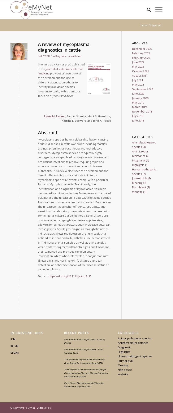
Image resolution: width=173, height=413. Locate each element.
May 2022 (138, 66)
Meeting (137, 183)
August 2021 (139, 75)
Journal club (74, 56)
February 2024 (141, 53)
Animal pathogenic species (135, 338)
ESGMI (14, 352)
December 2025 (142, 49)
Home (143, 25)
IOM (13, 339)
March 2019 (139, 107)
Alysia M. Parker (54, 116)
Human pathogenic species (135, 356)
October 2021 (140, 71)
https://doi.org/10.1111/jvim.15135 (70, 276)
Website (137, 192)
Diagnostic (60, 56)
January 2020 (140, 98)
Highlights (138, 165)
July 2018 (137, 116)
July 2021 (137, 80)
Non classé (139, 187)
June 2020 (138, 93)
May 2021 (138, 84)
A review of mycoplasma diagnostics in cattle (64, 47)
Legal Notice (44, 407)
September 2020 (142, 89)
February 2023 (141, 58)
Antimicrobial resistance (133, 343)
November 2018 (142, 111)
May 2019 (138, 102)
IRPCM (14, 346)
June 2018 (138, 120)
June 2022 (138, 62)
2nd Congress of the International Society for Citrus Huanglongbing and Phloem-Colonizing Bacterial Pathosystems (86, 373)
